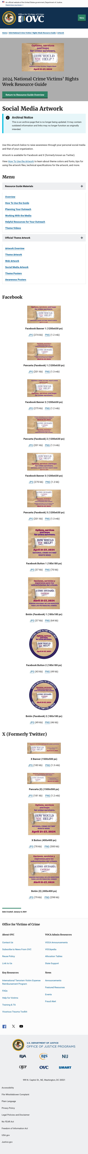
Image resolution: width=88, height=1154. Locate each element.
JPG (31, 334)
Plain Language (9, 1101)
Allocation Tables (53, 956)
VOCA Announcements (56, 942)
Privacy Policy (8, 1108)
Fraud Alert (50, 1001)
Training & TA (9, 1004)
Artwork (60, 33)
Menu (82, 18)
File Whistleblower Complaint (15, 1094)
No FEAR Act (8, 1121)
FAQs (4, 990)
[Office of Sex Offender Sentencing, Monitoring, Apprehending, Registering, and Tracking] (65, 1069)
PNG (47, 334)
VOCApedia (50, 949)
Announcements (53, 980)
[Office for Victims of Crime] (44, 1069)
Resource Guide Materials (19, 186)
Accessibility (8, 1087)
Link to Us (7, 963)
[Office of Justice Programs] (9, 18)
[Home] (32, 17)
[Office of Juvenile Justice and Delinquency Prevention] (23, 1069)
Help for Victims (10, 997)
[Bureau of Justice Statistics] (43, 1060)
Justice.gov (7, 1142)
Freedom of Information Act (15, 1128)
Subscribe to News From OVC (16, 949)
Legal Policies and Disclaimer (16, 1115)
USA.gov (6, 1135)
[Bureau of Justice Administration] (23, 1058)
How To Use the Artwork (21, 161)
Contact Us (7, 942)
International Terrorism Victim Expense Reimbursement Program (21, 982)
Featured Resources (55, 987)
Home (4, 33)
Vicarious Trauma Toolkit (14, 1011)
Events (48, 994)
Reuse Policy (8, 956)
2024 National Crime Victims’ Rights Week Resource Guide (32, 33)
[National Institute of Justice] (65, 1058)
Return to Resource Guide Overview (25, 94)
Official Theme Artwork (17, 237)
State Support (52, 963)
